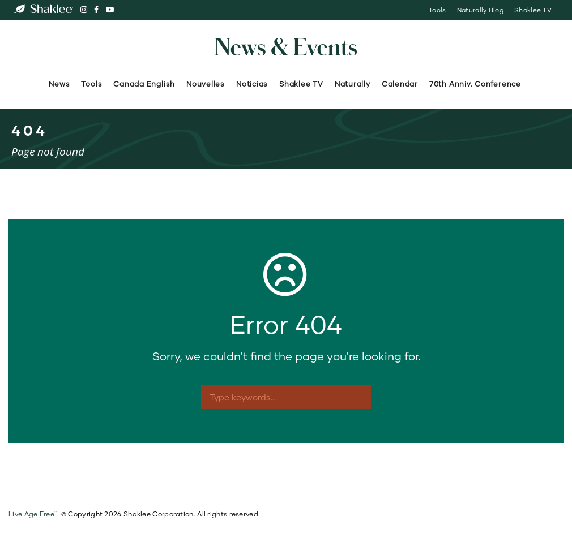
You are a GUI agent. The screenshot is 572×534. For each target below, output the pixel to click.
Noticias (252, 83)
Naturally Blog (480, 10)
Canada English (144, 83)
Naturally (352, 83)
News (59, 83)
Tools (437, 10)
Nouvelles (205, 83)
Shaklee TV (533, 10)
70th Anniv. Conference (476, 83)
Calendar (400, 83)
